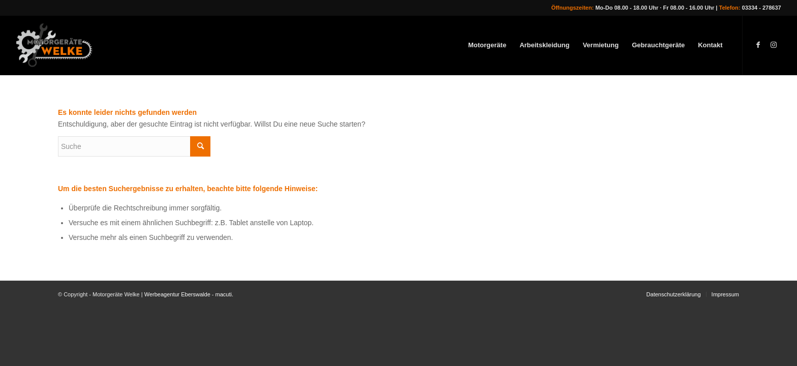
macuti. (224, 294)
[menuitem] (487, 45)
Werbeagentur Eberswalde (177, 294)
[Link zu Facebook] (758, 44)
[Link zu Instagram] (773, 44)
